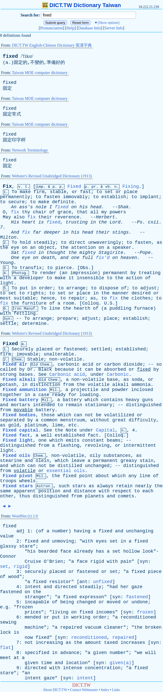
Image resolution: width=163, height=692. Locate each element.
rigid (97, 561)
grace (64, 212)
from (68, 384)
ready (59, 394)
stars (79, 486)
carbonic (68, 364)
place (131, 191)
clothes (141, 298)
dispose (108, 288)
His (15, 222)
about (102, 475)
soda (137, 379)
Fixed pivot (18, 475)
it (71, 277)
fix (15, 212)
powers (118, 212)
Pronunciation (51, 28)
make (25, 191)
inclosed (142, 389)
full (87, 257)
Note (71, 430)
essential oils (66, 470)
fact (93, 435)
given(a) (120, 662)
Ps (139, 222)
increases (132, 642)
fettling (24, 313)
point (86, 475)
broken (153, 627)
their (45, 217)
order (46, 288)
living (60, 612)
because (64, 369)
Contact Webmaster (84, 690)
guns (147, 399)
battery (72, 399)
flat (5, 647)
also (19, 217)
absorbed (115, 369)
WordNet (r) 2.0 (25, 516)
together (11, 394)
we (139, 652)
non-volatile (65, 359)
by (133, 272)
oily (95, 455)
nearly (143, 486)
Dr (30, 369)
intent (33, 586)
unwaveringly (104, 242)
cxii (153, 222)
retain (124, 486)
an (33, 247)
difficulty (142, 420)
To (14, 191)
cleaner (113, 627)
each (147, 491)
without (100, 420)
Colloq (90, 303)
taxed (111, 642)
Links (116, 690)
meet (5, 657)
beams (113, 440)
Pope (145, 252)
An (13, 207)
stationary (98, 404)
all (94, 212)
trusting (76, 222)
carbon (112, 364)
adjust (148, 288)
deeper (52, 232)
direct (77, 242)
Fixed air (15, 364)
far (37, 232)
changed (86, 602)
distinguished (143, 404)
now (29, 637)
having (82, 531)
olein (42, 460)
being (67, 602)
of (52, 212)
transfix (31, 267)
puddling (120, 308)
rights (35, 293)
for (72, 394)
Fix (7, 186)
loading (89, 394)
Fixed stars (18, 486)
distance (85, 491)
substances (117, 455)
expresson (91, 597)
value (7, 536)
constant (93, 440)
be (98, 369)
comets (126, 496)
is (41, 222)
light (7, 283)
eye (15, 247)
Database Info (89, 28)
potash (8, 384)
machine (34, 627)
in (93, 222)
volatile (99, 384)
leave (78, 460)
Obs (84, 267)
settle (8, 323)
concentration (102, 667)
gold (13, 425)
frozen (24, 607)
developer (31, 277)
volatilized (119, 415)
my (104, 212)
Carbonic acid (67, 374)
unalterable (59, 354)
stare (26, 546)
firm (38, 191)
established (131, 349)
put (24, 288)
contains (112, 399)
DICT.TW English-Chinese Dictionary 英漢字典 (52, 45)
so (159, 364)
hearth (82, 308)
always (105, 486)
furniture (34, 303)
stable (58, 191)
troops (8, 480)
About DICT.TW (55, 690)
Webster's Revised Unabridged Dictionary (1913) (52, 176)
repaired (71, 627)
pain (125, 561)
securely (35, 571)
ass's (26, 207)
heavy (132, 399)
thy (26, 212)
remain (74, 404)
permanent (115, 272)
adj (20, 531)
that (82, 212)
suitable (24, 298)
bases (26, 374)
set (109, 191)
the (103, 222)
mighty (87, 252)
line (54, 308)
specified (37, 652)
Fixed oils (16, 455)
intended (44, 404)
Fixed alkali (19, 379)
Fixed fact (16, 435)
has (100, 551)
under (97, 374)
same (5, 491)
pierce (64, 267)
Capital (105, 430)
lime (57, 425)
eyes (101, 541)
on (74, 207)
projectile (84, 389)
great (119, 420)
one (75, 257)
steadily (44, 242)
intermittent (139, 445)
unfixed (102, 581)
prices (33, 612)
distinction (45, 384)
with (5, 277)
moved (113, 602)
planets (94, 496)
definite (63, 201)
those (48, 415)
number (60, 531)
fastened (74, 349)
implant (149, 196)
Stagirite (111, 252)
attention (83, 247)
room (68, 303)
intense (72, 667)
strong (8, 374)
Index (105, 690)
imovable (27, 354)
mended (33, 617)
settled (100, 349)
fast (85, 191)
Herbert (105, 217)
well (46, 435)
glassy (8, 546)
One (15, 257)
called (8, 369)
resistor (60, 581)
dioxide (133, 364)
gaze (137, 586)
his (83, 207)
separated (12, 420)
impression (84, 272)
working (80, 617)
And (15, 232)
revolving (97, 445)
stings (120, 232)
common (49, 420)
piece (154, 571)
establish (113, 196)
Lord (115, 222)
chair (40, 212)
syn (144, 561)
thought (56, 252)
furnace (143, 308)
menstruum (72, 420)
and (64, 257)
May (7, 217)
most (5, 298)
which (91, 399)
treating (149, 272)
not (89, 415)
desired (141, 293)
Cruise (33, 561)
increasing (49, 642)
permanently (15, 196)
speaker (122, 247)
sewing (8, 622)
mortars (20, 404)
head (95, 207)
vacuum (93, 627)
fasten (52, 196)
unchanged (97, 465)
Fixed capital (20, 430)
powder (120, 389)
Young (7, 262)
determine (34, 323)
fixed (10, 56)
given (100, 652)
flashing (68, 445)
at (16, 657)
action (134, 277)
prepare (67, 318)
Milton (8, 237)
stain (146, 460)
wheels (27, 480)
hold (25, 242)
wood (13, 576)
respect (122, 491)
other (7, 496)
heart (28, 222)
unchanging (139, 531)
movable (23, 410)
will (150, 652)
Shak (123, 207)
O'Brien (53, 561)
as (159, 242)
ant (83, 581)
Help (71, 28)
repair (76, 298)
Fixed (74, 186)
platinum (35, 425)
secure (16, 201)
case (43, 394)
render (48, 272)
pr (94, 187)
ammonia (141, 384)
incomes (105, 612)
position (49, 491)
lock (5, 632)
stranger (35, 597)
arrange (76, 288)
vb (107, 187)
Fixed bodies (19, 415)
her (124, 586)
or (74, 191)
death (48, 257)
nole (40, 207)
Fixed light (18, 440)
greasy (128, 460)
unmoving (63, 541)
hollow (131, 551)
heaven (128, 257)
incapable (37, 602)
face (65, 551)
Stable (35, 359)
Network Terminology (30, 150)
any (133, 475)
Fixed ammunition (25, 389)
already (83, 551)
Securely (22, 349)
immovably (75, 196)
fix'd (103, 257)
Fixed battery (20, 399)
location (76, 662)
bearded (48, 551)
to (99, 191)
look (147, 551)
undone (140, 602)
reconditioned (138, 617)
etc (72, 425)
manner (120, 293)
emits (72, 440)
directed (66, 586)
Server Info (113, 28)
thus (24, 496)
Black (45, 369)
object (46, 247)
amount (93, 642)
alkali (120, 384)
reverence (67, 217)
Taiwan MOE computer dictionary (40, 72)
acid (87, 364)
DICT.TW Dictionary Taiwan (81, 5)
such (64, 486)
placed (44, 349)
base (112, 379)
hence (48, 298)
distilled (70, 465)
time (46, 662)
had (114, 586)
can (89, 369)
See (42, 374)
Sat (15, 252)
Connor (8, 556)
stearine (11, 460)
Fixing (130, 186)
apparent (24, 491)
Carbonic (118, 374)
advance (70, 652)
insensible (90, 277)
